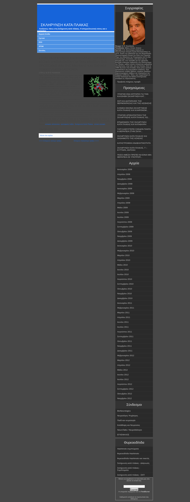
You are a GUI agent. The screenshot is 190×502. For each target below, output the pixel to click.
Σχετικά (42, 38)
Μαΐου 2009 (122, 207)
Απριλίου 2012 (123, 365)
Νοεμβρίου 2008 (124, 179)
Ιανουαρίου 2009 (124, 188)
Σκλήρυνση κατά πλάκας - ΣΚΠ (131, 475)
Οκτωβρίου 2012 (124, 394)
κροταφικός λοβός (67, 124)
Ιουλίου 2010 (123, 274)
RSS (40, 42)
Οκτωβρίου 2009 (124, 231)
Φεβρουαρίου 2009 (125, 193)
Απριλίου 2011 (123, 317)
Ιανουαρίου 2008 (124, 169)
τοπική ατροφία (99, 124)
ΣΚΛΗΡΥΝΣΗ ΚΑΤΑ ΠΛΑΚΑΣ (64, 25)
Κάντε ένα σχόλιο (46, 135)
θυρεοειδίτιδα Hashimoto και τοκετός (133, 458)
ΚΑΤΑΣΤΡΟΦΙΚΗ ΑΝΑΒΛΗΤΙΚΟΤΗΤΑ (134, 143)
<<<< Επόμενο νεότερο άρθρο (50, 141)
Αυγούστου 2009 (124, 222)
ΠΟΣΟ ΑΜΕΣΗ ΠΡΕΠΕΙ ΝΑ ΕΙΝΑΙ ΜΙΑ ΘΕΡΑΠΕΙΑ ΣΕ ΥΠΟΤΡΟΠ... (134, 156)
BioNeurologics (124, 411)
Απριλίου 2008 (123, 174)
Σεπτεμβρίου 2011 (125, 336)
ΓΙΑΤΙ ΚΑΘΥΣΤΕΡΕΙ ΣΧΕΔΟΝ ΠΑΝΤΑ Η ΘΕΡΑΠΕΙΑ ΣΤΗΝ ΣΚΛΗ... (134, 130)
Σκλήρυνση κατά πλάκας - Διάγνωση (133, 463)
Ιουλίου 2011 (123, 327)
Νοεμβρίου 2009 (124, 236)
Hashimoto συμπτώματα (128, 449)
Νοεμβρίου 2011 (124, 346)
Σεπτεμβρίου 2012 (125, 389)
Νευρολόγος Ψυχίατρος (127, 416)
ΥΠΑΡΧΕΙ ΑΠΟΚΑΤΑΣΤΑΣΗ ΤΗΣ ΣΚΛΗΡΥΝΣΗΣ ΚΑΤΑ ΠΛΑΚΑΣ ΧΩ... (133, 116)
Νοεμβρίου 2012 (124, 398)
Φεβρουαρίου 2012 (125, 355)
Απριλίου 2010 (123, 260)
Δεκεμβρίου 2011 (124, 351)
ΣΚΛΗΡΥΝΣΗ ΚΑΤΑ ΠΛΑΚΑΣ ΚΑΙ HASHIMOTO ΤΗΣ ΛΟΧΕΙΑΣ (132, 137)
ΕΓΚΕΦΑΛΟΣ (123, 435)
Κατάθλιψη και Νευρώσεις (128, 425)
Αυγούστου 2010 (124, 279)
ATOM (41, 46)
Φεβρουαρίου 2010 (125, 251)
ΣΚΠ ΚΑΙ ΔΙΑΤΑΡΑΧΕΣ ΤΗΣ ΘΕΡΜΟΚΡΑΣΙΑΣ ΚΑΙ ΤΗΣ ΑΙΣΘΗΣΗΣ (134, 102)
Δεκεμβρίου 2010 (124, 298)
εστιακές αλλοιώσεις (52, 124)
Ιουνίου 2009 (123, 212)
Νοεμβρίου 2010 (124, 293)
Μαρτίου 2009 (123, 198)
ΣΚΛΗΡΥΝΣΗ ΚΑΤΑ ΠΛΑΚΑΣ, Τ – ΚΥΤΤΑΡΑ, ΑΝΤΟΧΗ (132, 149)
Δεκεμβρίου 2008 (124, 184)
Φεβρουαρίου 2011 (125, 308)
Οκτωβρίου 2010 (124, 289)
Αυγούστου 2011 (124, 332)
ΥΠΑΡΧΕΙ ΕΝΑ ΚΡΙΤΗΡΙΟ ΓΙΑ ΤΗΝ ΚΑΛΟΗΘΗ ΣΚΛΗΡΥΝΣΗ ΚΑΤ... (132, 95)
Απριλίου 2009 (123, 203)
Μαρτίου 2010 (123, 255)
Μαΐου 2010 (122, 265)
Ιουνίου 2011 (123, 322)
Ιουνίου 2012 (123, 375)
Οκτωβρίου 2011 (124, 341)
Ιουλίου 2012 (123, 379)
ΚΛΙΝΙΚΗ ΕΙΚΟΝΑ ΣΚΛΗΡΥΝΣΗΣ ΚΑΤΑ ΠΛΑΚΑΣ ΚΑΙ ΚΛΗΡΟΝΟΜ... (132, 109)
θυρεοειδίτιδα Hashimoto (128, 453)
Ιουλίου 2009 (123, 217)
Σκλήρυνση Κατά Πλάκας (84, 124)
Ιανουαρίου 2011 (124, 303)
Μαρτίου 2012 (123, 360)
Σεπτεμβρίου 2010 (125, 284)
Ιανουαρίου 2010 (124, 246)
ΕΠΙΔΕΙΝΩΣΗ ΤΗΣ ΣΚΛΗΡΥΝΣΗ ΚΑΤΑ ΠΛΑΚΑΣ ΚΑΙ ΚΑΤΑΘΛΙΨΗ (132, 123)
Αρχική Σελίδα (44, 34)
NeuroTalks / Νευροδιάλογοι (129, 430)
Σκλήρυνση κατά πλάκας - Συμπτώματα (128, 469)
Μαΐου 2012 (122, 370)
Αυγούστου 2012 (124, 384)
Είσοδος (42, 50)
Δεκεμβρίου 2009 (124, 241)
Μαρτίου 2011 (123, 312)
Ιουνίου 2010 (123, 270)
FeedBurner (145, 491)
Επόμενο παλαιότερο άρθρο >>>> (86, 141)
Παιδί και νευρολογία (126, 420)
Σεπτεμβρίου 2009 (125, 227)
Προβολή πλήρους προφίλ (129, 82)
